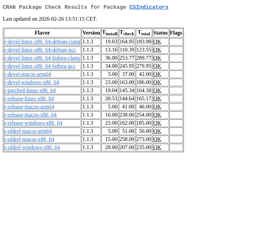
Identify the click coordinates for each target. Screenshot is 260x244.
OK (157, 43)
